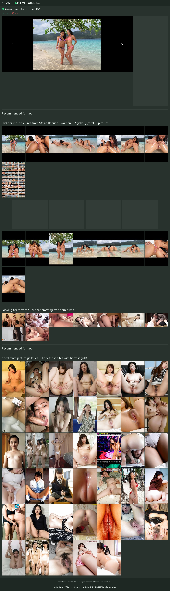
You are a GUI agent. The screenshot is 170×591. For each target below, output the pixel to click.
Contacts (58, 587)
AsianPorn (13, 3)
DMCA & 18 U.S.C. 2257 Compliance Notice (99, 587)
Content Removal (73, 587)
